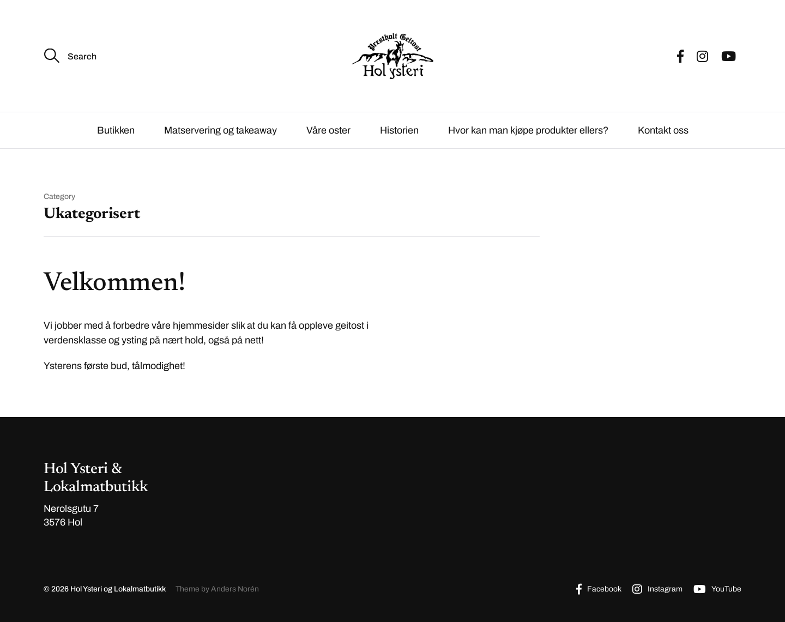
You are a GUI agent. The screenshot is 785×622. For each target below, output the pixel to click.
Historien (399, 130)
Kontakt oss (663, 130)
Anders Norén (235, 589)
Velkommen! (114, 284)
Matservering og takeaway (220, 130)
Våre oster (328, 130)
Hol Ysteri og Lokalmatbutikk (118, 589)
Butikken (116, 130)
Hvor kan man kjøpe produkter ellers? (528, 130)
